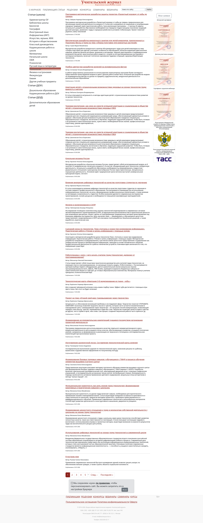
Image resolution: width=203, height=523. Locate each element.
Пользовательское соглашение (81, 501)
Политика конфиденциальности (113, 501)
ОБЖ (31, 59)
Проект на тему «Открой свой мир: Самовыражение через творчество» (97, 298)
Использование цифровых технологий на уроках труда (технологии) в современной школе (106, 432)
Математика (35, 53)
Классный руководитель (41, 44)
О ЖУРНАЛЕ (35, 9)
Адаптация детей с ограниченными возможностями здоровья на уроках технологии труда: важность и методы (106, 88)
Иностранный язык (39, 32)
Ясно (125, 489)
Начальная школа (38, 56)
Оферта (133, 501)
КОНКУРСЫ (85, 9)
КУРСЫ (133, 496)
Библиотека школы (39, 22)
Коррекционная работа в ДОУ (44, 93)
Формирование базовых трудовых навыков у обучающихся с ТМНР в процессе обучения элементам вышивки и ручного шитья (105, 360)
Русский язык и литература (42, 66)
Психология (35, 63)
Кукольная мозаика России (78, 158)
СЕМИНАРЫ (99, 9)
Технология (35, 69)
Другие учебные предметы (42, 81)
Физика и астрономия (40, 72)
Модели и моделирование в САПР (81, 205)
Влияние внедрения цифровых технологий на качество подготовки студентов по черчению (106, 182)
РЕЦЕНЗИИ (72, 9)
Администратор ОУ (38, 19)
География (34, 29)
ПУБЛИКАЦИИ (73, 496)
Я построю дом (72, 456)
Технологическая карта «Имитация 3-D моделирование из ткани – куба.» (98, 281)
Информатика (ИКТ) (39, 35)
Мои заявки (164, 15)
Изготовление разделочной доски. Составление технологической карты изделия (102, 342)
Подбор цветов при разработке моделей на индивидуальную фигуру (96, 67)
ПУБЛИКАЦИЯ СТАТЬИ (54, 9)
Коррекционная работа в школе (41, 49)
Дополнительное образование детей (44, 104)
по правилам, (103, 483)
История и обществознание (43, 41)
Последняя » (107, 474)
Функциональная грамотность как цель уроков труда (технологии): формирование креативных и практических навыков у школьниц (102, 386)
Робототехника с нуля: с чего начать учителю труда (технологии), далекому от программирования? (100, 256)
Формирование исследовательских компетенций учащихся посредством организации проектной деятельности (104, 321)
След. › (94, 474)
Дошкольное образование (42, 90)
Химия (32, 78)
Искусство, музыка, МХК (41, 38)
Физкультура (35, 75)
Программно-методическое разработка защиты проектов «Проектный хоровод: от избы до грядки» (106, 15)
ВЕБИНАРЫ (112, 9)
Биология (34, 25)
